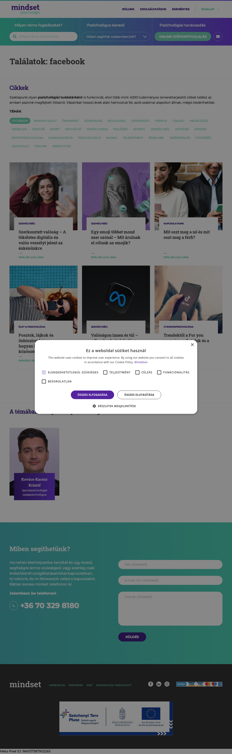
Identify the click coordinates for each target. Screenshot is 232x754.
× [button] (192, 345)
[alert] (116, 377)
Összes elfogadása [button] (92, 395)
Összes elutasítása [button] (139, 395)
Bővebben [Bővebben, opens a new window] (141, 362)
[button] (116, 406)
